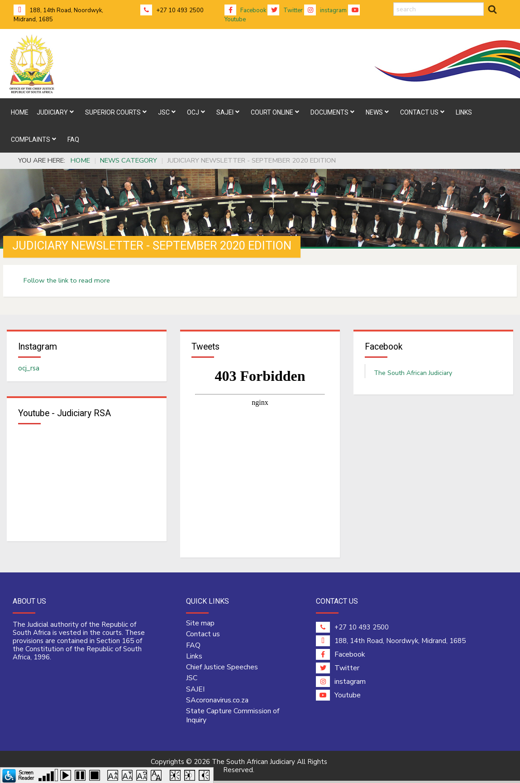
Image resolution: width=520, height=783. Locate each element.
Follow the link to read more (67, 280)
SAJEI (195, 691)
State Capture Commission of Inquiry (232, 717)
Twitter (285, 10)
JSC (191, 680)
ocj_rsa (28, 369)
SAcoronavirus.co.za (217, 702)
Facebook (245, 10)
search (393, 2)
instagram (325, 10)
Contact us (203, 636)
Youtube (338, 697)
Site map (200, 625)
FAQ (193, 647)
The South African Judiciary (413, 374)
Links (194, 658)
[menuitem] (20, 111)
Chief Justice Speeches (222, 669)
